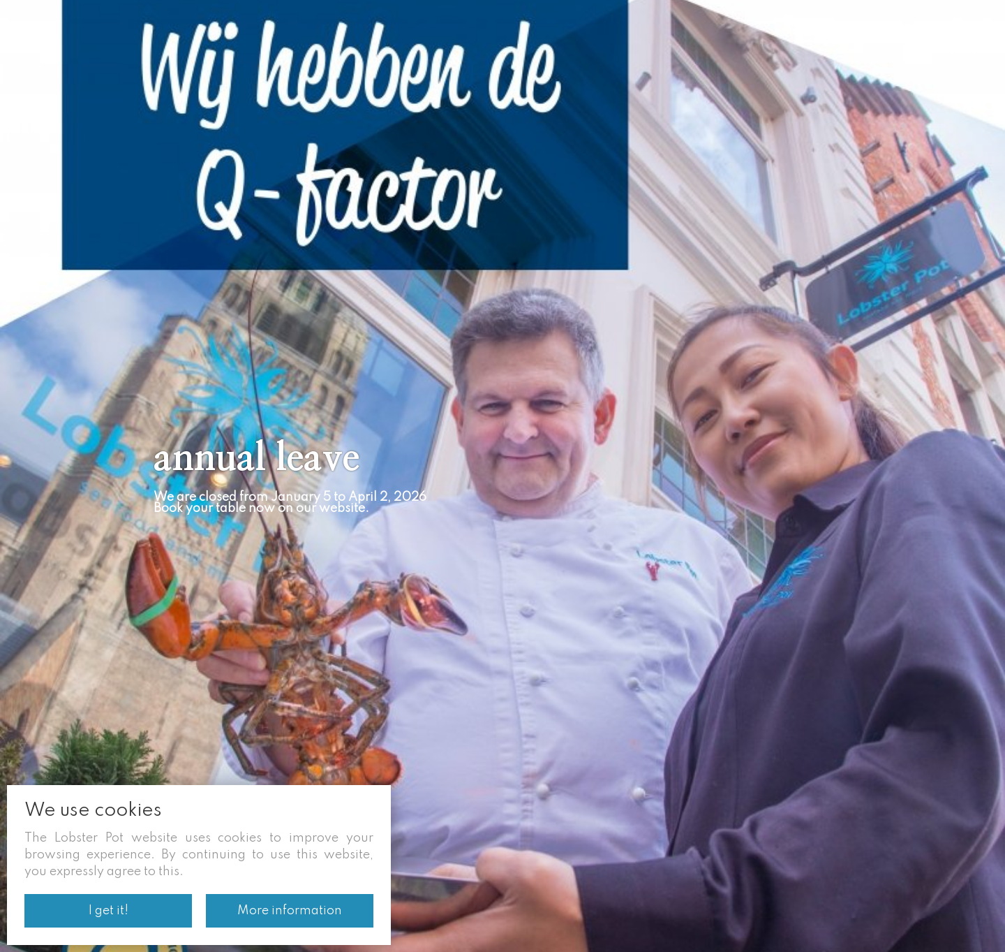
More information (289, 911)
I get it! (108, 911)
